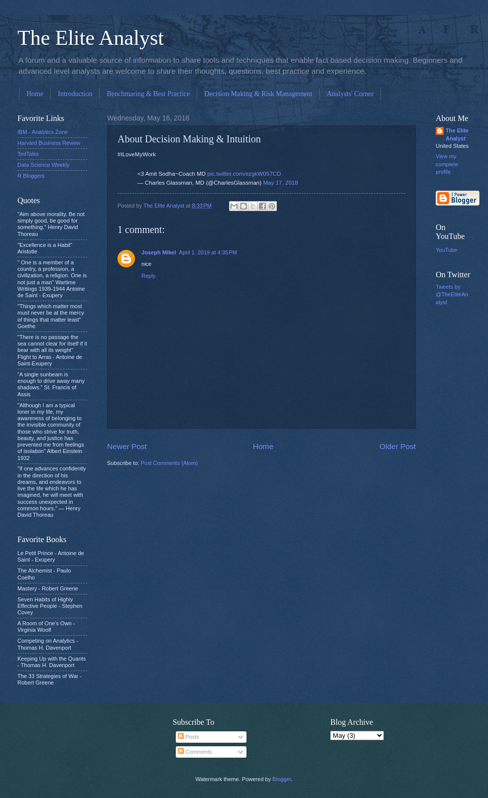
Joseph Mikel (158, 252)
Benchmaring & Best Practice (148, 94)
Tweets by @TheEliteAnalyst (452, 294)
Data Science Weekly (43, 165)
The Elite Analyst (90, 37)
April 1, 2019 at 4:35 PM (208, 252)
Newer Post (127, 446)
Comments (195, 752)
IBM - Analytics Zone (42, 132)
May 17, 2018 (280, 183)
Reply (148, 276)
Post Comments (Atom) (169, 463)
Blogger (281, 779)
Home (34, 94)
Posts (188, 737)
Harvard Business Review (48, 143)
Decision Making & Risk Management (258, 94)
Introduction (75, 94)
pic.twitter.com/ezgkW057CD (244, 174)
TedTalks (28, 154)
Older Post (397, 446)
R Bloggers (31, 176)
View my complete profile (447, 164)
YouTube (446, 250)
